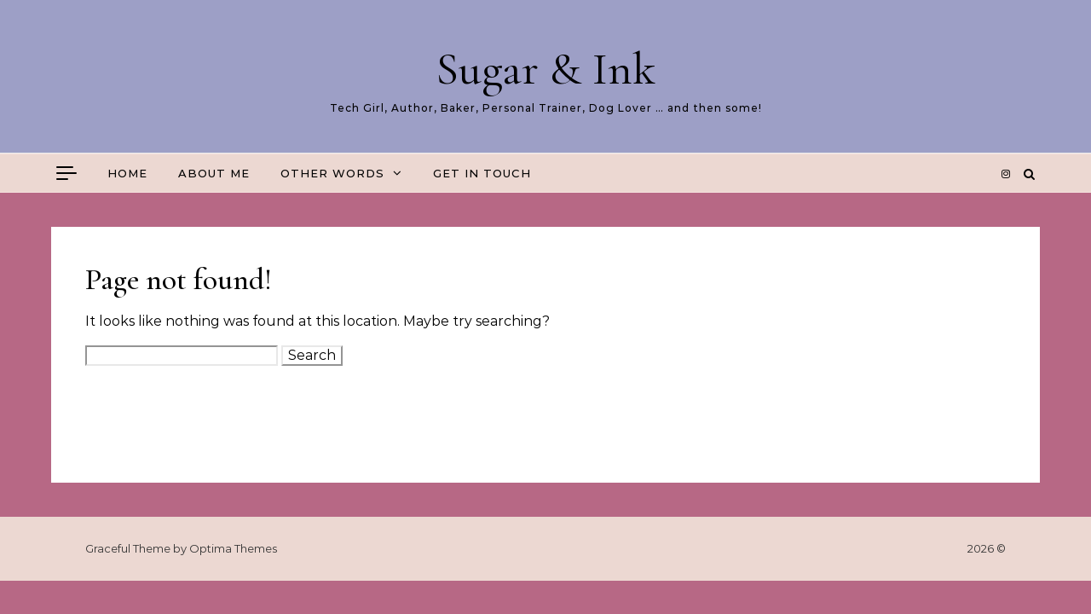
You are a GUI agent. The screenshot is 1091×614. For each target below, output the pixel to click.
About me (214, 173)
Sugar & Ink (545, 68)
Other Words (332, 173)
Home (127, 173)
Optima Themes (233, 548)
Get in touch (482, 173)
